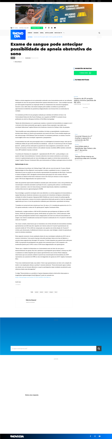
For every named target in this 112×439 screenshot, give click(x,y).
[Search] (98, 348)
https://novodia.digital (30, 302)
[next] (100, 37)
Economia (76, 96)
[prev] (98, 37)
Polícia (76, 134)
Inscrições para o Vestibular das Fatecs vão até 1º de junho (85, 148)
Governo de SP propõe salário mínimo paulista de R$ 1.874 (48, 36)
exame (46, 292)
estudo (41, 292)
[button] (99, 33)
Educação (77, 144)
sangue (51, 292)
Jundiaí (76, 154)
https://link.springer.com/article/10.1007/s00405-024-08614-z (33, 277)
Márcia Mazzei (18, 61)
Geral (13, 58)
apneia (36, 292)
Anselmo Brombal (77, 104)
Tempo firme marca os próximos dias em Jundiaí (85, 157)
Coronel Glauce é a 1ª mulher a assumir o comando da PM (83, 138)
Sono (56, 292)
